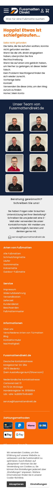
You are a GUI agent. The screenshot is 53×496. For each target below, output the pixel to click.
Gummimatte (11, 264)
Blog (5, 336)
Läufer (6, 260)
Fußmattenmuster (13, 311)
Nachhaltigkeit (11, 343)
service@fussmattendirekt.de (26, 237)
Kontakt (7, 83)
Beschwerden (11, 307)
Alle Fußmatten (12, 253)
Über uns (8, 329)
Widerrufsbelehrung (14, 293)
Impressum (9, 289)
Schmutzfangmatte (14, 257)
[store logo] (24, 10)
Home (6, 93)
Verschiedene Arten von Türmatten (23, 332)
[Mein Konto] (42, 10)
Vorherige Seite (11, 79)
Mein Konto (18, 93)
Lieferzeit (8, 300)
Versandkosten (11, 296)
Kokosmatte (10, 268)
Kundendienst (11, 304)
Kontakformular (12, 340)
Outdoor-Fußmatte (14, 271)
